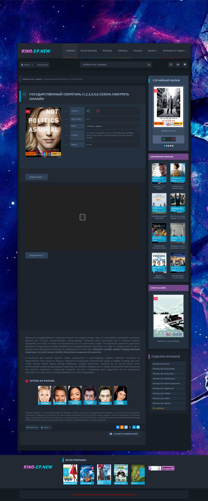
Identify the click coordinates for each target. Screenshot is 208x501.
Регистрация (42, 65)
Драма (99, 126)
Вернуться (32, 427)
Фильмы (107, 50)
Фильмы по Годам (174, 50)
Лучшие (137, 50)
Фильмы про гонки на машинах (166, 383)
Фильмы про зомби (161, 398)
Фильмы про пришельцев (164, 378)
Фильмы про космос (161, 364)
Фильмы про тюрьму (161, 403)
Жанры (152, 50)
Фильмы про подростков (163, 388)
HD (28, 111)
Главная (70, 50)
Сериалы (122, 50)
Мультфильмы (89, 50)
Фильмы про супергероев (164, 368)
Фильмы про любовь (162, 393)
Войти (27, 65)
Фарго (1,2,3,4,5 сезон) (168, 341)
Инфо (46, 427)
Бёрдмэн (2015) (168, 131)
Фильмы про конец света (163, 373)
